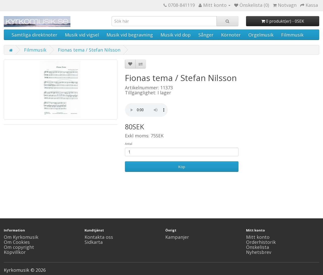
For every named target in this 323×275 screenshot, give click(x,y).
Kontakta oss (99, 237)
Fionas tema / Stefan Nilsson (89, 50)
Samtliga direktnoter (34, 35)
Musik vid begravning (129, 35)
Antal (128, 144)
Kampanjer (177, 237)
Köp (181, 166)
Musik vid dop (175, 35)
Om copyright (19, 247)
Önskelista (257, 247)
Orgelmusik (261, 35)
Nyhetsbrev (258, 252)
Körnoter (231, 35)
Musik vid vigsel (82, 35)
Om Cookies (17, 242)
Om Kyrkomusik (21, 237)
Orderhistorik (261, 242)
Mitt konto (258, 237)
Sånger (205, 35)
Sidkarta (94, 242)
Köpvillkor (15, 252)
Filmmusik (292, 35)
